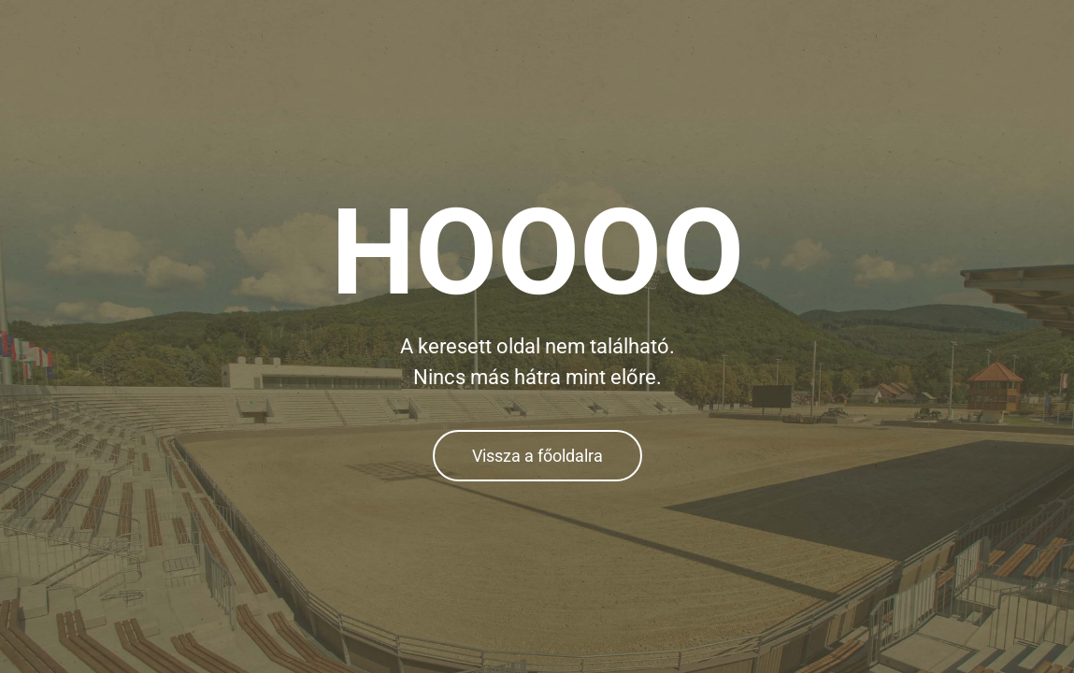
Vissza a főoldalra (537, 455)
